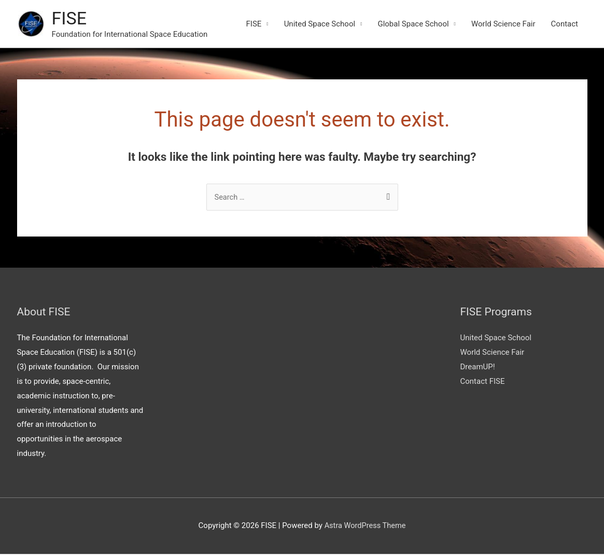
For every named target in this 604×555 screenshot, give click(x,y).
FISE (70, 18)
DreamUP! (477, 367)
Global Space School (412, 24)
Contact (564, 24)
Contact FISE (482, 382)
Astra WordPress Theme (365, 526)
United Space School (320, 24)
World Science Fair (503, 24)
